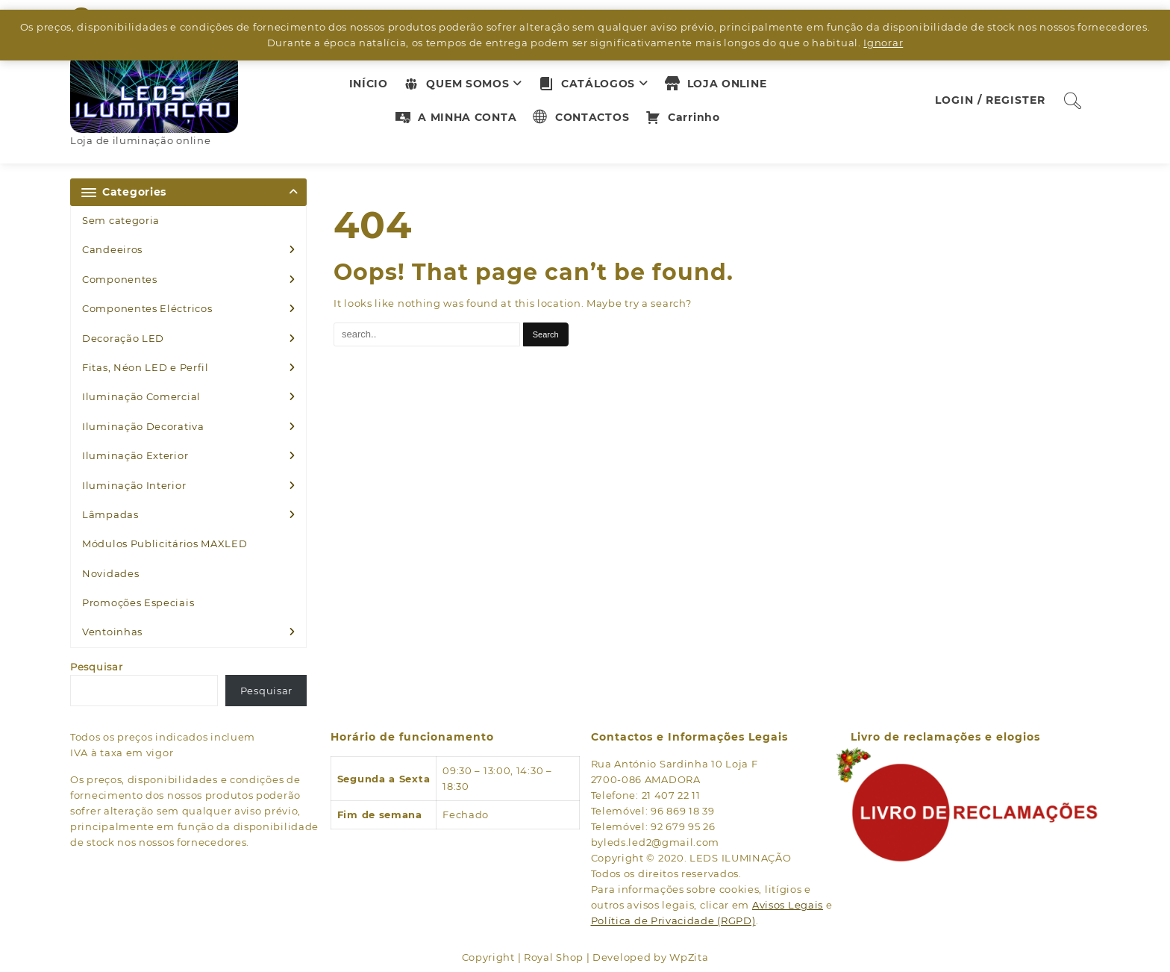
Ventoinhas (112, 632)
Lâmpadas (110, 514)
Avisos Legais (787, 905)
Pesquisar (96, 667)
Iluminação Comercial (141, 396)
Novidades (110, 573)
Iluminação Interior (134, 485)
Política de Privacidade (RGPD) (673, 920)
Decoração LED (123, 338)
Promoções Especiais (138, 602)
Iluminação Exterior (135, 455)
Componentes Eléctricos (147, 308)
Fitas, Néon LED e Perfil (145, 367)
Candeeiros (112, 249)
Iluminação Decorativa (143, 426)
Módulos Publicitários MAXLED (165, 543)
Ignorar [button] (883, 43)
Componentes (119, 279)
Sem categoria (121, 220)
